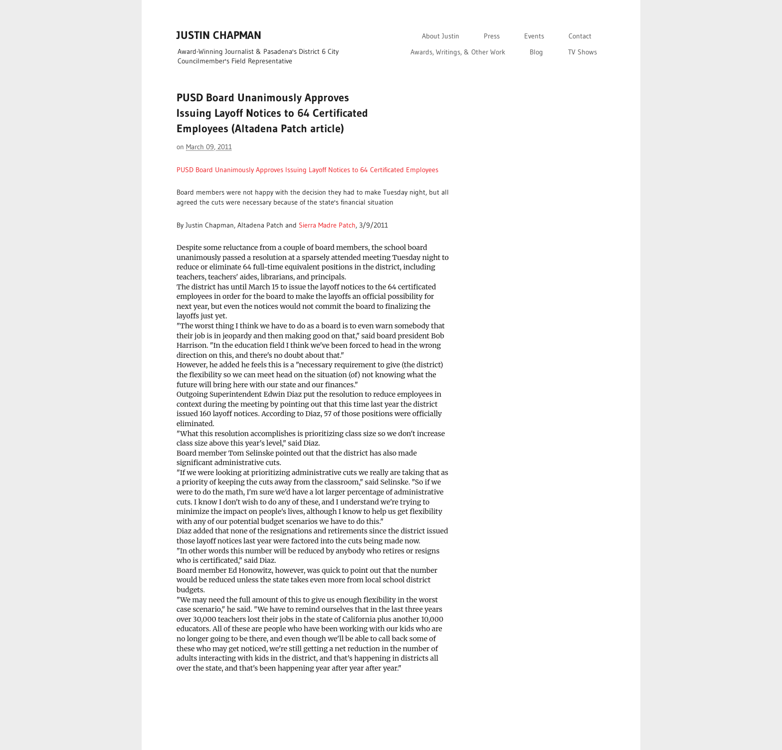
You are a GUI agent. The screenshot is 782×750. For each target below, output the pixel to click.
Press (492, 35)
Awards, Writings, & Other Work (457, 51)
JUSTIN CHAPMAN (219, 35)
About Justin (440, 35)
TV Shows (582, 51)
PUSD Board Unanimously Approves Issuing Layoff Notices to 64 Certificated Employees (307, 169)
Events (534, 35)
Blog (536, 51)
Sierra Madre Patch (327, 225)
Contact (580, 35)
